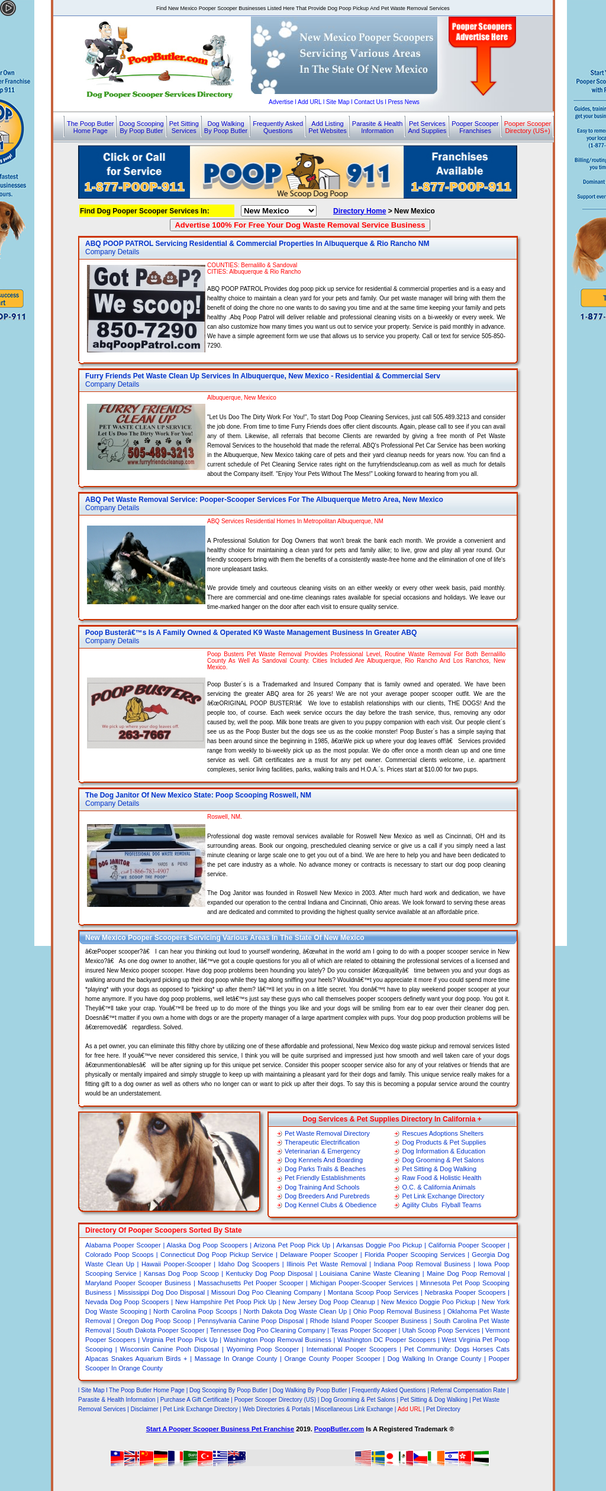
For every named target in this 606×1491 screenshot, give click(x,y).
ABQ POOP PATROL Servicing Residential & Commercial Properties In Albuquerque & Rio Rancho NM (257, 243)
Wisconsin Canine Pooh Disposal (170, 1349)
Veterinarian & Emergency (322, 1151)
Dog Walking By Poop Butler (311, 1390)
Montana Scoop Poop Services (373, 1292)
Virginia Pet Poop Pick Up (180, 1339)
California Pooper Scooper (467, 1245)
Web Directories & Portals (276, 1409)
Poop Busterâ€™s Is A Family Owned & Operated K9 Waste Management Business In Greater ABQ (251, 632)
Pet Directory (443, 1409)
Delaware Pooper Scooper (318, 1254)
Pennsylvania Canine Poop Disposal (251, 1320)
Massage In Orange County (236, 1358)
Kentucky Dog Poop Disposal (269, 1273)
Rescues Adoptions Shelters (442, 1133)
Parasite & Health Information (117, 1399)
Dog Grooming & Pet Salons (442, 1159)
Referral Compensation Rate (468, 1390)
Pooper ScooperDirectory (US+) (528, 127)
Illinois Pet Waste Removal (326, 1264)
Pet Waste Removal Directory (327, 1133)
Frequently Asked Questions (389, 1390)
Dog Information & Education (443, 1151)
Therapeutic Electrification (322, 1142)
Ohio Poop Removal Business (397, 1311)
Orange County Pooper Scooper (333, 1358)
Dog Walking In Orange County (434, 1358)
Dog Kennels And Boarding (324, 1159)
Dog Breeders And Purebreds (327, 1196)
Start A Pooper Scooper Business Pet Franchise (220, 1428)
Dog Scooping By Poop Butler (228, 1390)
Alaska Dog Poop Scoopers (207, 1245)
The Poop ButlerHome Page (90, 127)
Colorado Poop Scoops (119, 1254)
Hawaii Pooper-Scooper (176, 1264)
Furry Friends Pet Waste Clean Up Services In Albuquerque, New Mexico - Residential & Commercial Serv (262, 376)
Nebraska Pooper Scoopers (465, 1292)
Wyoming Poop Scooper (263, 1349)
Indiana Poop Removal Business (422, 1264)
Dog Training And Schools (322, 1187)
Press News (404, 102)
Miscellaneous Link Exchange (354, 1409)
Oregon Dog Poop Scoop (154, 1320)
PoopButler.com (339, 1428)
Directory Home (359, 211)
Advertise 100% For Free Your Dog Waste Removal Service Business (300, 225)
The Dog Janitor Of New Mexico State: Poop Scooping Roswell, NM (198, 795)
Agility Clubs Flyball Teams (441, 1204)
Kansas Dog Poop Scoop (181, 1273)
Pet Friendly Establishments (325, 1177)
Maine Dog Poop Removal (466, 1273)
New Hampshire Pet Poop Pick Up (225, 1301)
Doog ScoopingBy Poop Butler (141, 127)
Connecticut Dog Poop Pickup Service (216, 1254)
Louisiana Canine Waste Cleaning (370, 1273)
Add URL (309, 102)
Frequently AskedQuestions (278, 127)
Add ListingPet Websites (327, 127)
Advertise (281, 102)
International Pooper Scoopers (352, 1349)
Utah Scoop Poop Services (441, 1330)
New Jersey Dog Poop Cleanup (328, 1301)
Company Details (112, 252)
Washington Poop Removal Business (277, 1339)
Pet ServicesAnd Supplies (427, 127)
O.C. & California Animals (438, 1187)
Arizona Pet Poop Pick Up (291, 1245)
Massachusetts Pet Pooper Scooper (251, 1282)
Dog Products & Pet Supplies (444, 1142)
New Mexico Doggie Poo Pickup (428, 1301)
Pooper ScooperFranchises (475, 127)
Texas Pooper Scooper (364, 1330)
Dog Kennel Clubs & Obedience (330, 1204)
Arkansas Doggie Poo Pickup (379, 1245)
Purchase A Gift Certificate (195, 1399)
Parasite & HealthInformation (377, 127)
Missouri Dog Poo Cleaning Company (266, 1292)
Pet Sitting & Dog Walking (439, 1168)
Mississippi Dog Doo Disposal (161, 1292)
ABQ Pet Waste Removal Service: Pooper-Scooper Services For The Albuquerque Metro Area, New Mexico (264, 499)
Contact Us (368, 102)
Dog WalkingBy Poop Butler (225, 127)
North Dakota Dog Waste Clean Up (295, 1311)
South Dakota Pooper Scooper (160, 1330)
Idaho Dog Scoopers (248, 1264)
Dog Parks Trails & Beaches (325, 1168)
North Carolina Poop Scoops (195, 1311)
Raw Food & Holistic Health (441, 1177)
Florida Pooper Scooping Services (415, 1254)
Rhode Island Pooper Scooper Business (368, 1320)
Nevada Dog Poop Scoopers (127, 1301)
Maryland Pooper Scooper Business (138, 1282)
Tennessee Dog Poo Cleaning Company (268, 1330)
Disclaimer (145, 1409)
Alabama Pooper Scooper (123, 1245)
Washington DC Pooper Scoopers (386, 1339)
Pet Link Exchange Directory (443, 1196)
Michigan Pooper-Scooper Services (362, 1282)
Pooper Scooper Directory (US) (275, 1399)
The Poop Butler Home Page (147, 1390)
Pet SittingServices (184, 127)
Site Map (337, 102)
